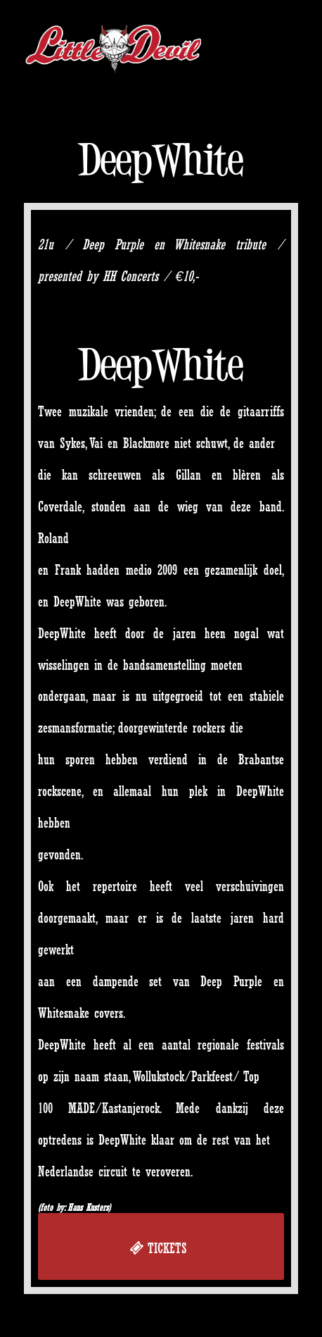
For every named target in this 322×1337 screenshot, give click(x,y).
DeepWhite (160, 159)
